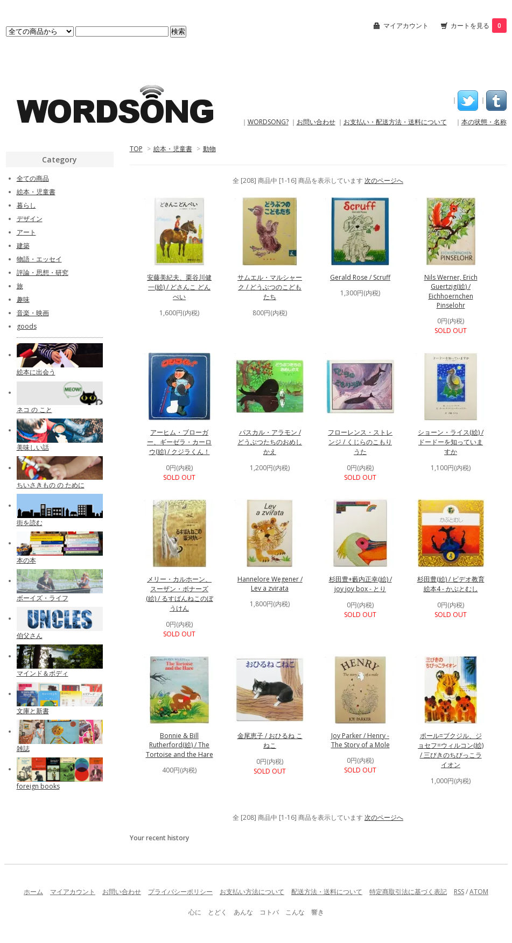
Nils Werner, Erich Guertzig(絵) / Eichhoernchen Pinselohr (451, 291)
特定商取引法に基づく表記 (408, 891)
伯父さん (30, 635)
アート (26, 232)
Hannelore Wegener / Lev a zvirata (270, 584)
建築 (23, 245)
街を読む (30, 522)
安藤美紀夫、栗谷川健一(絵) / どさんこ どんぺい (179, 287)
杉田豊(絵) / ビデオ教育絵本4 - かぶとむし (451, 584)
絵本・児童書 (172, 148)
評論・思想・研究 (42, 272)
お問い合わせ (316, 121)
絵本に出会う (36, 372)
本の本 (26, 560)
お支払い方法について (252, 891)
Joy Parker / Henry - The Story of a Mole (360, 740)
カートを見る (479, 25)
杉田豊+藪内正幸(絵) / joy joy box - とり (360, 584)
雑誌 (23, 748)
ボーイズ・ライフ (42, 597)
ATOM (478, 891)
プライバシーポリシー (180, 891)
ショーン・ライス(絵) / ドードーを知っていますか (450, 442)
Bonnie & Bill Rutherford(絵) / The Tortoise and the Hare (179, 745)
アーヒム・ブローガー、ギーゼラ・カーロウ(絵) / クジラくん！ (179, 442)
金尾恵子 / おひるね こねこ (270, 740)
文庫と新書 (33, 710)
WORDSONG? (268, 121)
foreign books (38, 786)
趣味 (23, 299)
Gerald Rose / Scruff (360, 277)
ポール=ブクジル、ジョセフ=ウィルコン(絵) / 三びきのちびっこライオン (450, 750)
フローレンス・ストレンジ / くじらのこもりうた (360, 442)
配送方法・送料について (326, 891)
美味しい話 (33, 447)
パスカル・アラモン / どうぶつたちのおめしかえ (269, 442)
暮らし (26, 205)
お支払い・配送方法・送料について (395, 121)
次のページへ (383, 180)
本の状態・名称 (484, 121)
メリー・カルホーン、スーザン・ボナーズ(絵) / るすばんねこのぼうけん (179, 594)
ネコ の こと (34, 409)
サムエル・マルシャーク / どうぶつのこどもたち (269, 287)
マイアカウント (406, 25)
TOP (136, 148)
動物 (209, 148)
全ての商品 (33, 178)
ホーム (33, 891)
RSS (459, 891)
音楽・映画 (33, 312)
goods (27, 326)
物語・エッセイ (39, 259)
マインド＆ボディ (42, 673)
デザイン (30, 218)
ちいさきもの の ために (51, 485)
